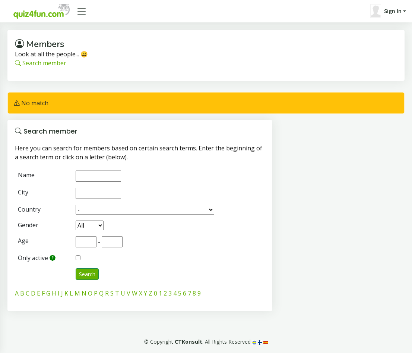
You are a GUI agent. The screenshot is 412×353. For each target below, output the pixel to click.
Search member (40, 63)
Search (87, 274)
